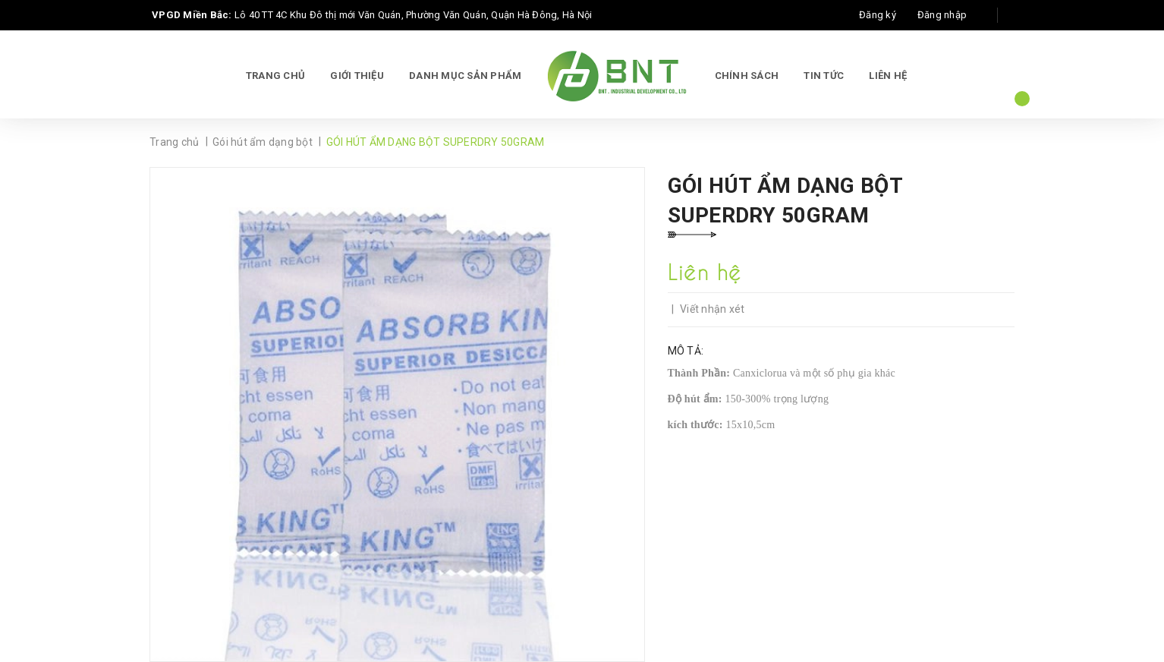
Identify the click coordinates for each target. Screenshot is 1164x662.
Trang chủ (275, 75)
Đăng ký (877, 14)
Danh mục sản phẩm (465, 75)
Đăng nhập (942, 14)
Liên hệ (888, 75)
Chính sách (747, 75)
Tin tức (824, 75)
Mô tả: (686, 351)
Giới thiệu (357, 75)
